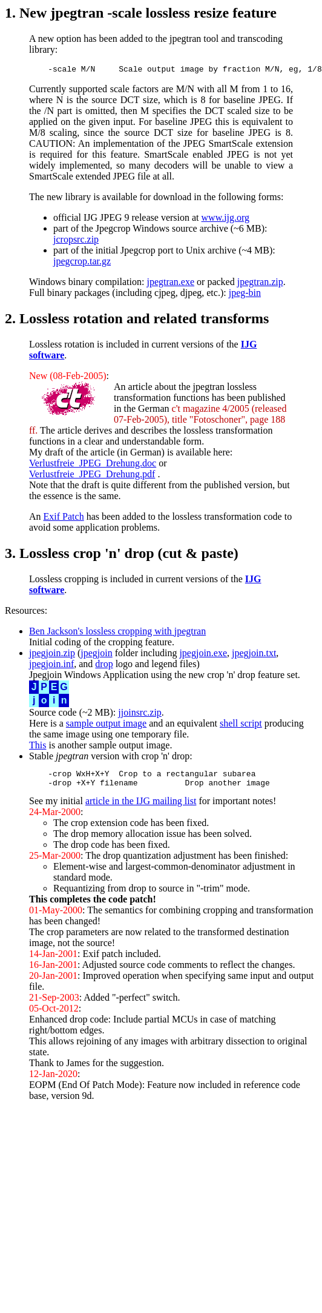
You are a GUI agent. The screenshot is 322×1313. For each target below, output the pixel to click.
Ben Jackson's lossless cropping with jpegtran (117, 633)
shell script (241, 725)
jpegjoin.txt (254, 655)
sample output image (106, 725)
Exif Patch (64, 518)
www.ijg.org (226, 219)
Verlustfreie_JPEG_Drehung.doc (92, 465)
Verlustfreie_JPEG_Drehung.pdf (92, 476)
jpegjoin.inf (51, 665)
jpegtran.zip (260, 283)
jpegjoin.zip (52, 655)
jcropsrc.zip (76, 241)
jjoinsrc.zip (140, 714)
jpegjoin (96, 655)
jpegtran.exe (170, 283)
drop (104, 665)
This (37, 747)
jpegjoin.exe (203, 655)
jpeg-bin (245, 294)
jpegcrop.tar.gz (82, 263)
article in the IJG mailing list (141, 806)
